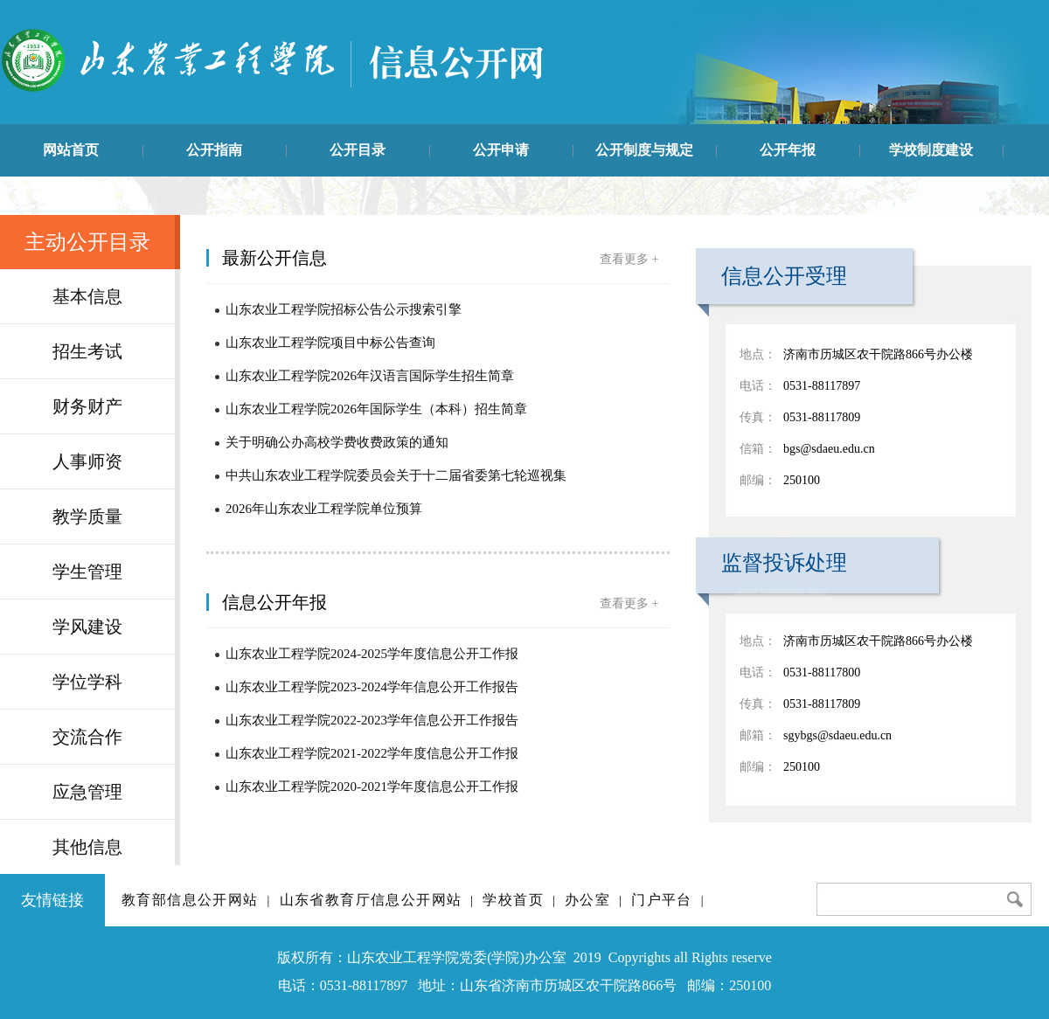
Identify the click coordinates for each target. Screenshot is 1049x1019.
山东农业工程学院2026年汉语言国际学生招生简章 (370, 376)
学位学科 (87, 681)
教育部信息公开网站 (190, 899)
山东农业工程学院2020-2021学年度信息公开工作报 (372, 787)
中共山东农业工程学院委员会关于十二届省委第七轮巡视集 (396, 475)
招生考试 (87, 351)
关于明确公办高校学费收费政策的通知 (337, 442)
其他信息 (87, 846)
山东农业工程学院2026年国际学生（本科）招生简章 (376, 409)
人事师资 (87, 461)
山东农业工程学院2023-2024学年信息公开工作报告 (372, 687)
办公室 (587, 899)
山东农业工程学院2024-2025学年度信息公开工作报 (372, 654)
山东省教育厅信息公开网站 (371, 899)
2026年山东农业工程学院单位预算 (324, 509)
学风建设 (87, 626)
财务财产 (87, 406)
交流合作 (87, 736)
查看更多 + (629, 259)
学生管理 (87, 571)
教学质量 (87, 516)
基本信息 (87, 296)
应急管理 (87, 791)
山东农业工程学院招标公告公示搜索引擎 (344, 309)
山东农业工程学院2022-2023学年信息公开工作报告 (372, 720)
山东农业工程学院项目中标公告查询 (330, 343)
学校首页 (513, 899)
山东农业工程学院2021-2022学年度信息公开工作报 (372, 753)
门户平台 (661, 899)
